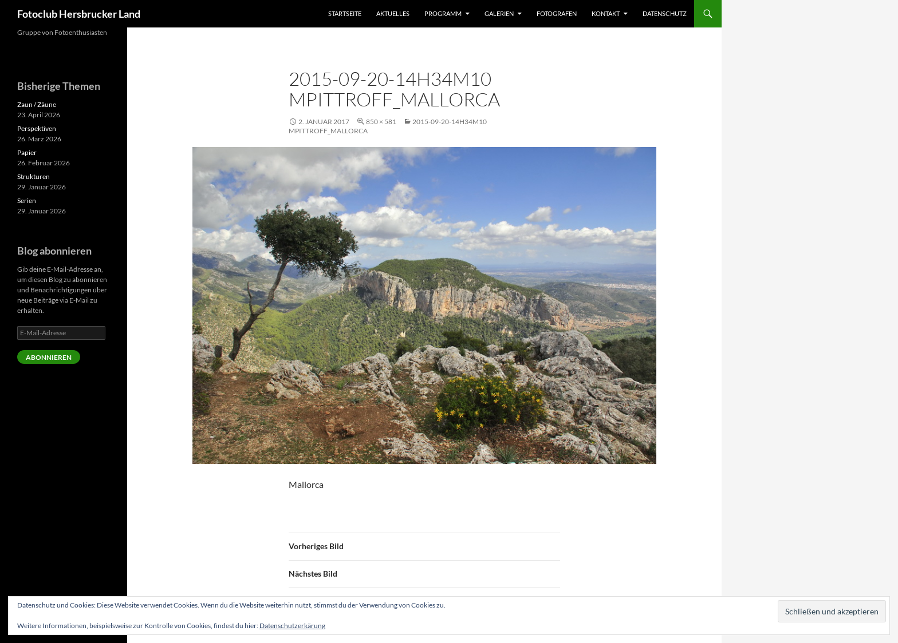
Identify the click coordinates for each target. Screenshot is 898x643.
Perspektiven (36, 128)
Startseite (344, 13)
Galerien (499, 13)
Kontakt (606, 13)
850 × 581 (381, 121)
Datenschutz (665, 13)
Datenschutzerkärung (292, 625)
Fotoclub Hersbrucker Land (78, 13)
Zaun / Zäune (36, 104)
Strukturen (33, 176)
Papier (27, 152)
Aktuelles (392, 13)
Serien (26, 200)
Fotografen (557, 13)
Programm (443, 13)
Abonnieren (49, 357)
